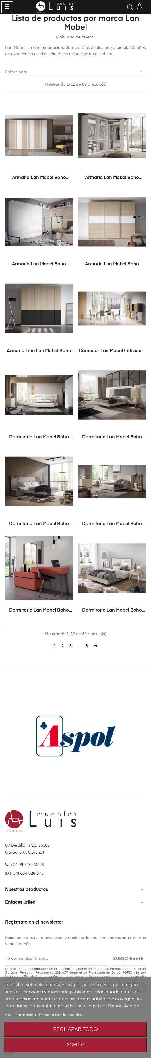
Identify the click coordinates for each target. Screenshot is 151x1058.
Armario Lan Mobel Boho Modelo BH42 (112, 264)
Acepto (75, 1045)
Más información (20, 1015)
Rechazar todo (75, 1029)
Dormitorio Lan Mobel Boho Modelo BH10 (112, 437)
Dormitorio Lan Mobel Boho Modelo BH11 (39, 524)
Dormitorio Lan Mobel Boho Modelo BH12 (112, 524)
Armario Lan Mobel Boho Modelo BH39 (39, 178)
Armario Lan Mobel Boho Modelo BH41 (39, 264)
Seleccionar (75, 72)
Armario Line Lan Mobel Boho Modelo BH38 (39, 351)
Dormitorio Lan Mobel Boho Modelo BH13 (39, 610)
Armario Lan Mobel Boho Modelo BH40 (112, 178)
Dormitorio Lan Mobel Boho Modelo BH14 (112, 610)
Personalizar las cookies (61, 1015)
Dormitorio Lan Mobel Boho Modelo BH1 (39, 437)
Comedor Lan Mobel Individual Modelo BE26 (112, 351)
